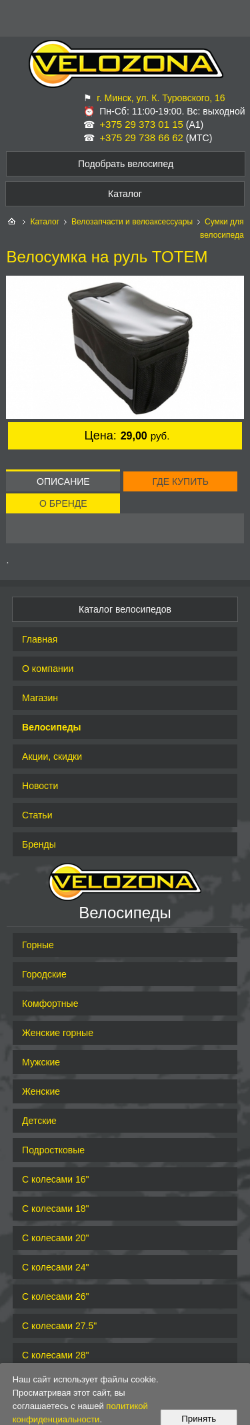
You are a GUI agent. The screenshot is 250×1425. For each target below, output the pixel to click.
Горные (38, 945)
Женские (41, 1091)
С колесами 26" (55, 1296)
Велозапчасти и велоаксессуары (132, 221)
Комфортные (50, 1003)
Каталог (44, 221)
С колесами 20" (55, 1238)
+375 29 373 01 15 (141, 124)
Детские (39, 1120)
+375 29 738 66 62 (141, 137)
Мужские (41, 1062)
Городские (44, 974)
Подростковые (53, 1150)
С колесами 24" (55, 1267)
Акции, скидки (52, 756)
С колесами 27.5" (59, 1325)
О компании (47, 668)
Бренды (39, 844)
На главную (13, 222)
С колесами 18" (55, 1208)
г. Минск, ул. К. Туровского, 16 (161, 98)
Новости (40, 785)
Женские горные (57, 1032)
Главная (39, 639)
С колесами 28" (55, 1355)
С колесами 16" (55, 1179)
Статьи (37, 815)
